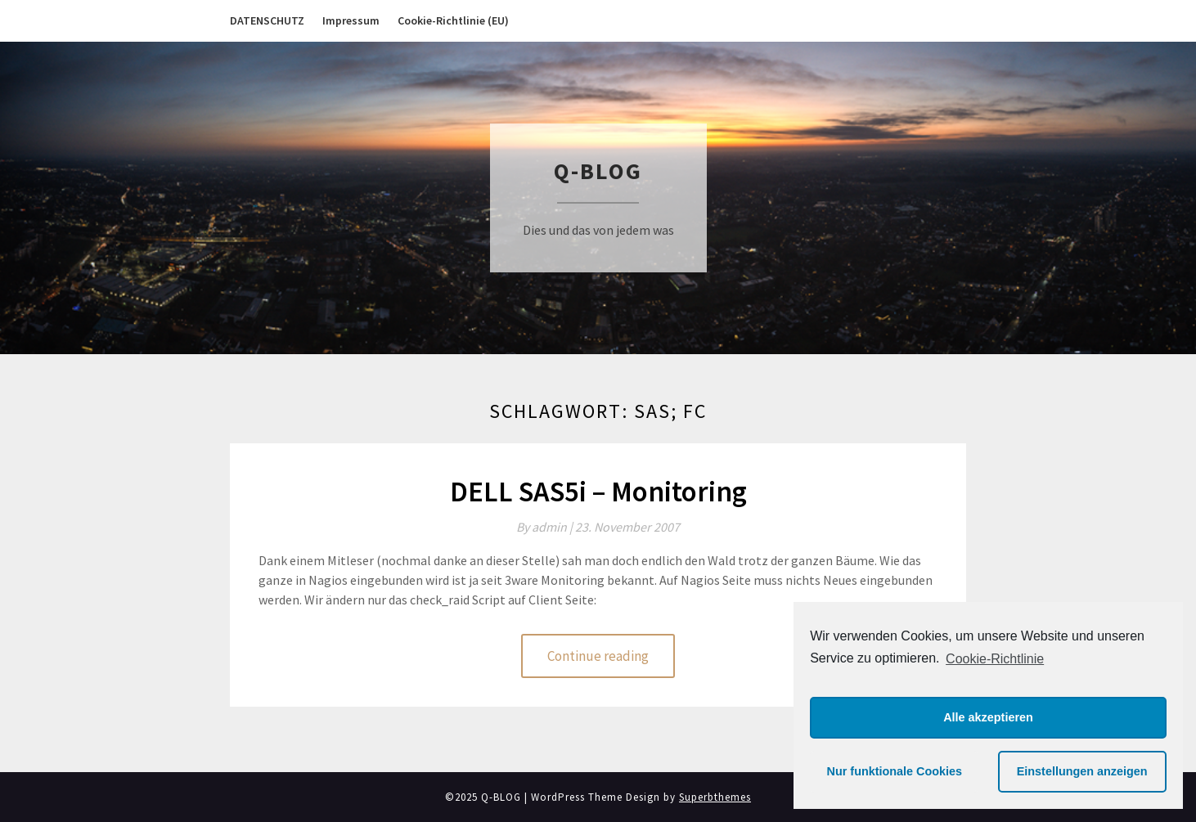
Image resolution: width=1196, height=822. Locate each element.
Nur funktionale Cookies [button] (895, 771)
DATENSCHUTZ (267, 20)
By (545, 527)
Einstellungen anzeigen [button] (1082, 771)
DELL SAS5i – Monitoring (598, 492)
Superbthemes (715, 797)
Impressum (351, 20)
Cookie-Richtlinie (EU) (453, 20)
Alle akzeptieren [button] (988, 717)
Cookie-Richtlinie (995, 659)
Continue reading (598, 656)
